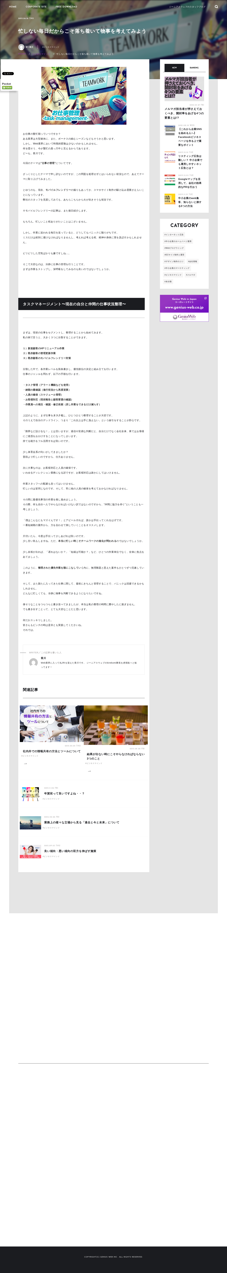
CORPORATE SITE (36, 7)
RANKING (194, 68)
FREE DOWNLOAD (66, 7)
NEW (174, 68)
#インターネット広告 (174, 235)
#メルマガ (190, 275)
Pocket (6, 84)
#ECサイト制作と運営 (174, 255)
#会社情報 (192, 261)
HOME (13, 7)
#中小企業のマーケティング (177, 268)
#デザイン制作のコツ (174, 261)
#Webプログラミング (174, 248)
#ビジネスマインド (50, 47)
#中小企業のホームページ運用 (178, 241)
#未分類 (168, 282)
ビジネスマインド (41, 54)
